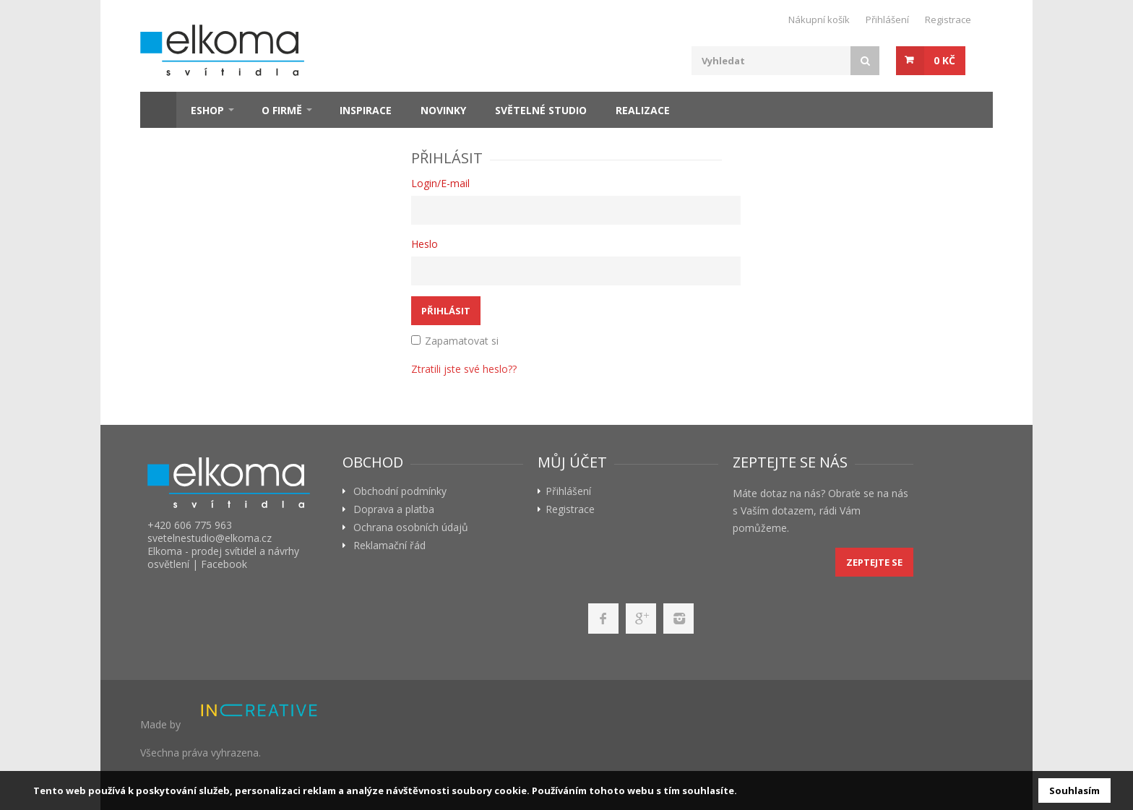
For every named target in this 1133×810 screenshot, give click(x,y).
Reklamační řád (389, 545)
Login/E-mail (440, 183)
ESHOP (207, 110)
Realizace (643, 110)
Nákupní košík (819, 19)
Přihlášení (887, 19)
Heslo (424, 244)
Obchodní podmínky (400, 491)
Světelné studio (541, 110)
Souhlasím (1074, 790)
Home (158, 110)
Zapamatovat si (455, 341)
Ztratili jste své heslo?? (464, 369)
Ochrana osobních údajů (410, 527)
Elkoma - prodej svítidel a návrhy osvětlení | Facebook (223, 557)
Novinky (443, 110)
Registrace (948, 19)
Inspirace (366, 110)
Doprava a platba (393, 509)
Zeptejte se (874, 562)
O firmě (282, 110)
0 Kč (944, 60)
